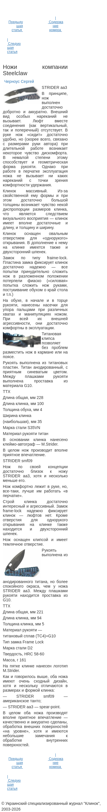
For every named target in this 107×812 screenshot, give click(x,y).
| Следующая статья (14, 46)
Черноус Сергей (19, 81)
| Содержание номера (55, 24)
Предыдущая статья (16, 26)
